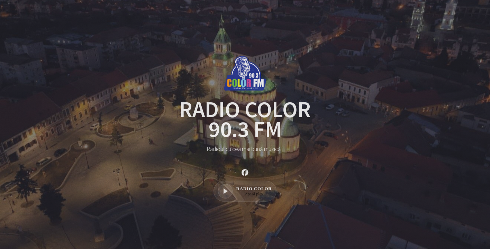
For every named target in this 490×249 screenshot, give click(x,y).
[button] (245, 174)
